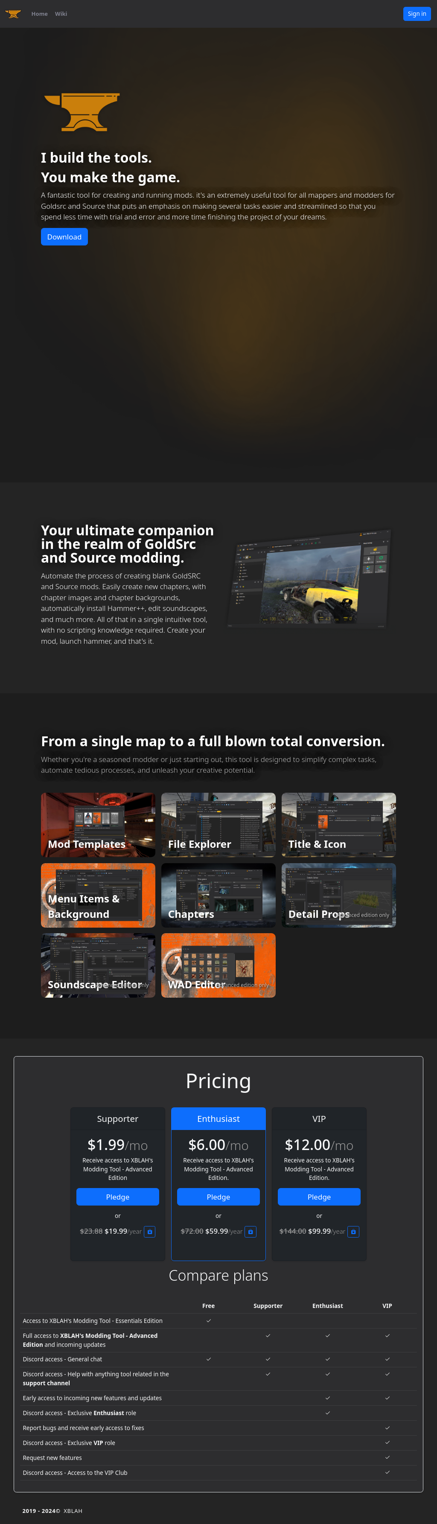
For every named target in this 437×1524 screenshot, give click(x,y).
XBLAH (73, 1511)
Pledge (118, 1197)
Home (40, 14)
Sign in (417, 13)
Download (64, 237)
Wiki (61, 14)
